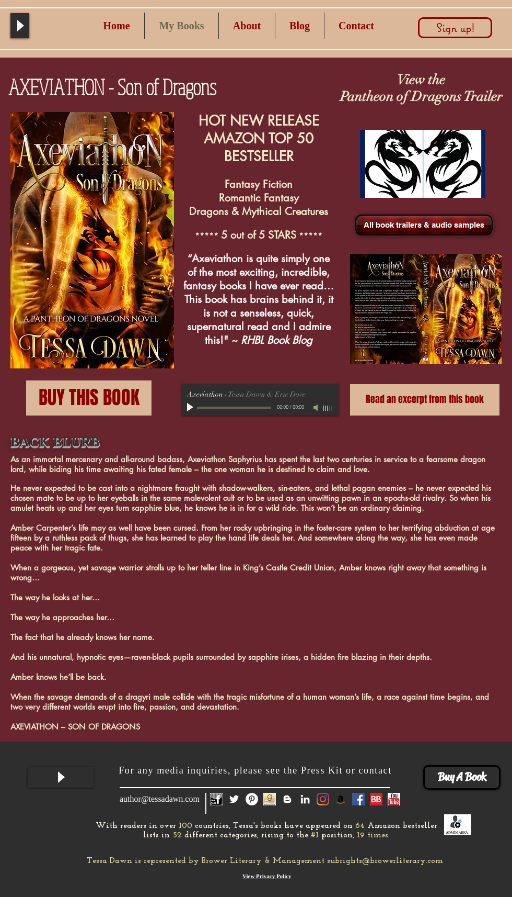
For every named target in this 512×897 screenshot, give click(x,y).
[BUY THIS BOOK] (89, 398)
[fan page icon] (216, 799)
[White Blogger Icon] (287, 799)
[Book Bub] (376, 799)
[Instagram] (323, 799)
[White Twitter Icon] (234, 799)
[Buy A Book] (462, 777)
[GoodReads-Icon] (269, 799)
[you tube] (394, 799)
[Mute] (316, 407)
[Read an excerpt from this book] (424, 400)
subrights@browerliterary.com (385, 861)
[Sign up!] (455, 27)
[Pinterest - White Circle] (252, 799)
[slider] (328, 408)
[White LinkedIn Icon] (305, 799)
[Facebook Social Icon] (358, 799)
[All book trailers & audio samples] (424, 225)
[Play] (19, 25)
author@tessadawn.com (160, 798)
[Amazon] (340, 799)
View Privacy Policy (267, 876)
